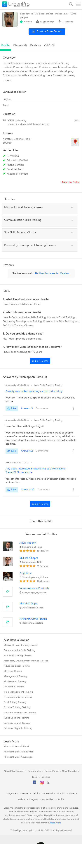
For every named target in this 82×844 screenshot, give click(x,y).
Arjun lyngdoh (28, 543)
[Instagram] (42, 783)
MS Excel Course (13, 671)
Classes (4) (20, 45)
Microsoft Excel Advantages (19, 757)
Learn (35, 776)
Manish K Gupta (29, 603)
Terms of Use (34, 770)
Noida (61, 799)
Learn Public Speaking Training (48, 385)
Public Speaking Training (16, 717)
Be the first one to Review (52, 273)
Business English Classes (17, 723)
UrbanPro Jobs (69, 770)
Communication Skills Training (19, 650)
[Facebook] (34, 783)
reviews (35, 45)
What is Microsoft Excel (16, 746)
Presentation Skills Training (18, 697)
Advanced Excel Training (17, 666)
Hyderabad (47, 793)
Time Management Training (18, 692)
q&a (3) (49, 45)
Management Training (15, 676)
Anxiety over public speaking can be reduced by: (34, 391)
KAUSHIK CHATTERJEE (33, 618)
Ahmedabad (48, 799)
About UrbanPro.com (14, 770)
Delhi (35, 793)
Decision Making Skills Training (20, 712)
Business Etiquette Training (18, 728)
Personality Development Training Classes (26, 660)
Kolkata (21, 799)
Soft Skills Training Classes (18, 655)
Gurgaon (33, 799)
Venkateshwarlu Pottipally (34, 588)
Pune (71, 793)
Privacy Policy (51, 770)
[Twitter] (48, 783)
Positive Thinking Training (17, 707)
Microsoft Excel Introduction (19, 751)
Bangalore (11, 793)
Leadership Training (14, 686)
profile (5, 45)
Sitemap (46, 776)
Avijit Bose (26, 573)
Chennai (24, 793)
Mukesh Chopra (29, 558)
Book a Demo (40, 361)
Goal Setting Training (15, 702)
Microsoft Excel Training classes (20, 645)
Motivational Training (15, 681)
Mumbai (61, 793)
